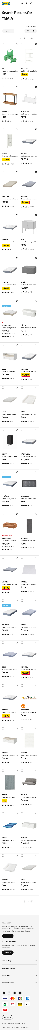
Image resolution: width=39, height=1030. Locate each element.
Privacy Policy (6, 1027)
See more (8, 936)
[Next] (35, 38)
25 (32, 39)
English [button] (6, 1017)
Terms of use (16, 1027)
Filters (29, 31)
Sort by (7, 31)
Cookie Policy (25, 1027)
